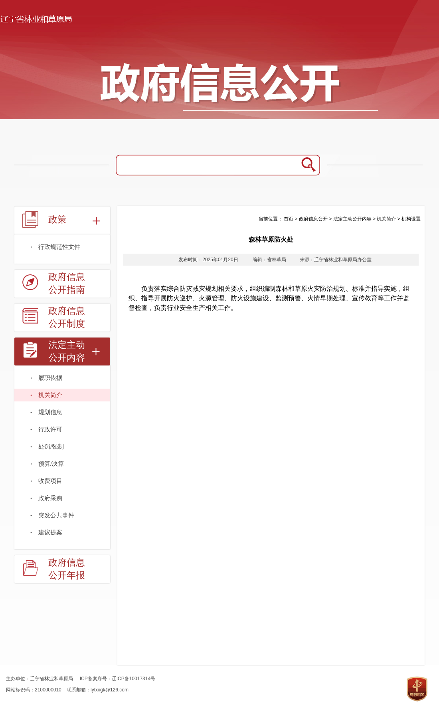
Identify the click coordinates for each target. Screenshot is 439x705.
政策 (57, 219)
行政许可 (50, 429)
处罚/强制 (51, 446)
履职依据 (50, 378)
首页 (288, 219)
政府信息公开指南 (66, 283)
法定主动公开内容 (66, 351)
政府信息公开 (313, 219)
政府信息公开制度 (66, 317)
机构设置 (411, 219)
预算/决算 (51, 464)
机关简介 (50, 395)
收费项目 (50, 481)
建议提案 (50, 532)
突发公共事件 (56, 515)
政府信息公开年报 (66, 569)
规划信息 (50, 412)
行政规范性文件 (59, 247)
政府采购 (50, 498)
